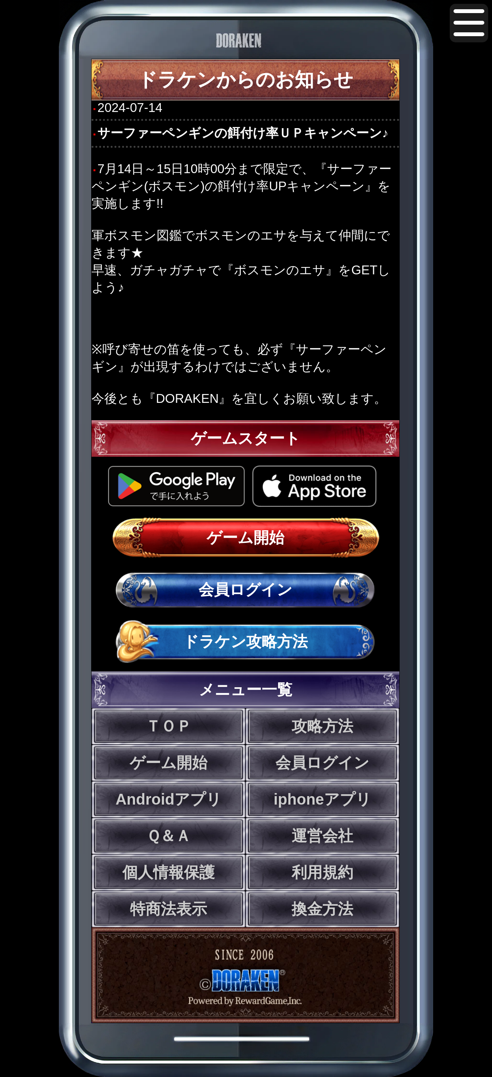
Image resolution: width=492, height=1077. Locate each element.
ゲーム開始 (245, 537)
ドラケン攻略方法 (245, 641)
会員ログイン (245, 589)
